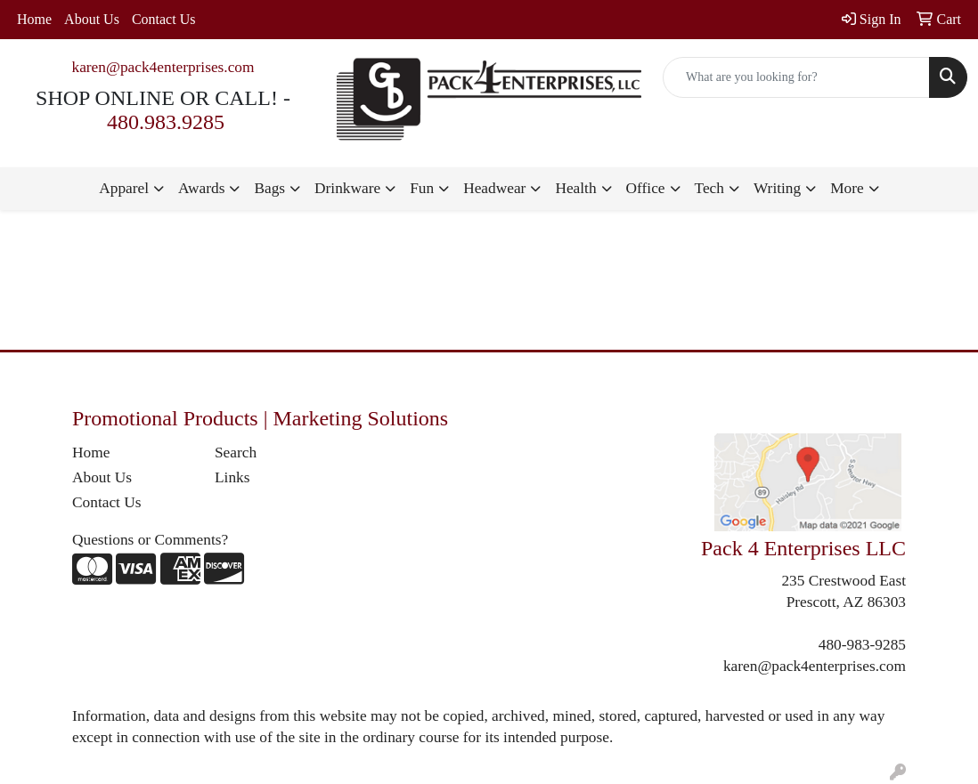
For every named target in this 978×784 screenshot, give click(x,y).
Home (34, 19)
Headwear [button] (494, 188)
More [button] (847, 188)
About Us (91, 19)
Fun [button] (422, 188)
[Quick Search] (796, 77)
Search (236, 452)
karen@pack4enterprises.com (162, 67)
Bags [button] (269, 188)
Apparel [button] (124, 188)
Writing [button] (777, 188)
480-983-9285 (862, 644)
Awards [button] (201, 188)
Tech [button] (709, 188)
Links (232, 477)
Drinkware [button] (347, 188)
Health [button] (575, 188)
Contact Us (164, 19)
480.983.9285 (165, 121)
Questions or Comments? (150, 539)
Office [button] (645, 188)
